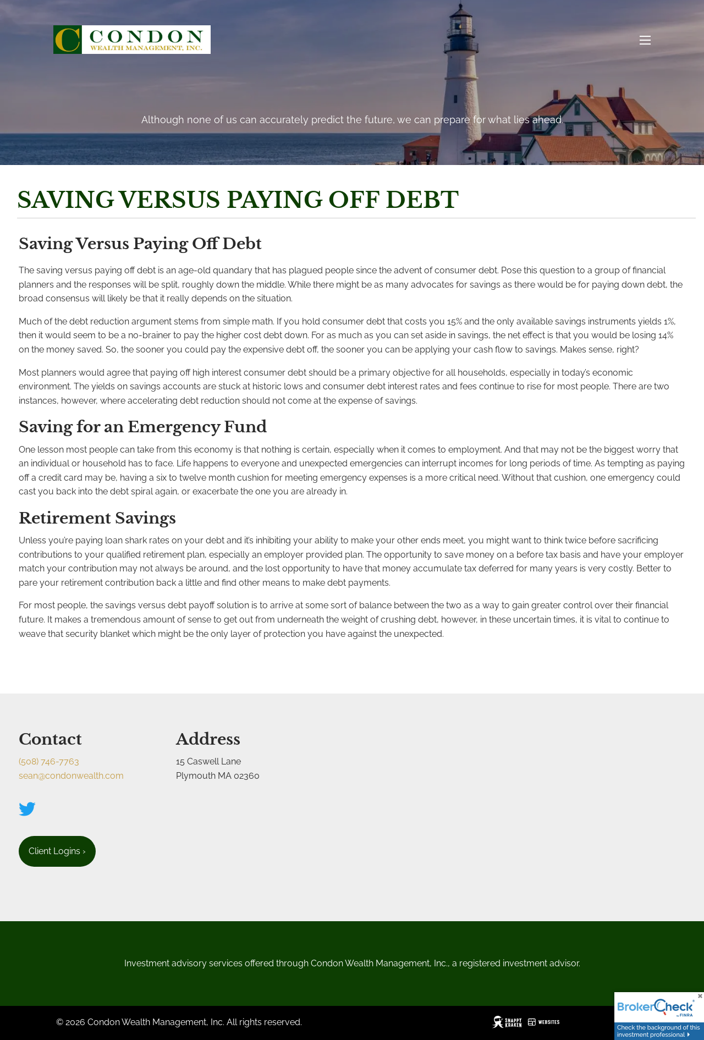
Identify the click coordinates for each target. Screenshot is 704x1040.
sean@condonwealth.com (71, 776)
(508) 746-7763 (49, 761)
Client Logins (57, 851)
